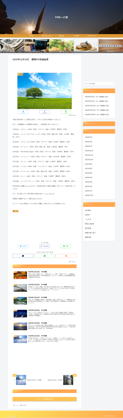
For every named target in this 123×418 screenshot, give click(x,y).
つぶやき (88, 219)
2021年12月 (89, 151)
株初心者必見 (89, 224)
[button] (113, 84)
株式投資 (88, 228)
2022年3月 (88, 137)
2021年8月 (88, 168)
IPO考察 (15, 211)
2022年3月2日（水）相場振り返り (97, 97)
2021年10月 (89, 159)
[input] (99, 83)
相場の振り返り (90, 233)
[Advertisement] (45, 66)
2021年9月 (88, 164)
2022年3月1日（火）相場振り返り (97, 101)
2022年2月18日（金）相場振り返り (97, 114)
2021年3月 (88, 182)
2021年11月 (89, 155)
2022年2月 (88, 142)
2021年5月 (88, 173)
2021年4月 (88, 177)
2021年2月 (88, 186)
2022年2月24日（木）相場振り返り (97, 106)
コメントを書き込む (44, 399)
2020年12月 (89, 195)
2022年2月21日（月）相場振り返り (97, 110)
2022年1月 (88, 146)
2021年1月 (88, 191)
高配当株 (88, 237)
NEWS (87, 215)
